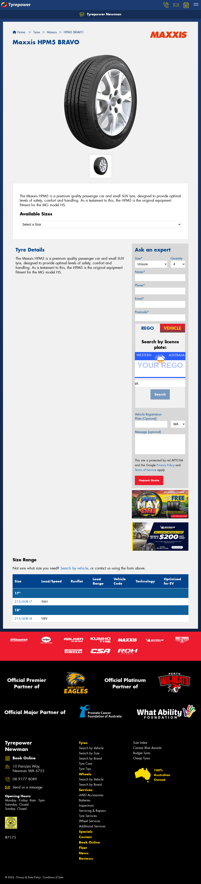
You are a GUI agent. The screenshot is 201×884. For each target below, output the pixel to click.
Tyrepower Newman (100, 14)
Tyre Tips (85, 769)
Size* (138, 258)
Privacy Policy (165, 465)
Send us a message (27, 787)
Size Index (140, 743)
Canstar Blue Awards (147, 748)
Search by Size (89, 753)
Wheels (85, 774)
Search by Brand (90, 758)
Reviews (86, 858)
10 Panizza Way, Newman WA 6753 (28, 768)
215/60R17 (23, 602)
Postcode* (142, 312)
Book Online (89, 842)
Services (86, 790)
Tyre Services (88, 816)
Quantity (176, 258)
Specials (86, 831)
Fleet (83, 848)
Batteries (84, 800)
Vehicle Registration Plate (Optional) (148, 416)
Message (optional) (148, 432)
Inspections (86, 805)
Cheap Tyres (141, 758)
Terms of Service (145, 470)
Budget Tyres (141, 753)
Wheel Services (89, 821)
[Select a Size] (100, 224)
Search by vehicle (74, 568)
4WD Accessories (91, 795)
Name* (140, 272)
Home (19, 32)
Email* (139, 299)
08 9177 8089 (25, 779)
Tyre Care (85, 764)
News (84, 853)
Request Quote (149, 480)
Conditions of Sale (53, 877)
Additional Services (92, 826)
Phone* (140, 285)
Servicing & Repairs (92, 811)
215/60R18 (23, 619)
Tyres (83, 743)
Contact (85, 837)
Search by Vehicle (91, 748)
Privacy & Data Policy (28, 877)
